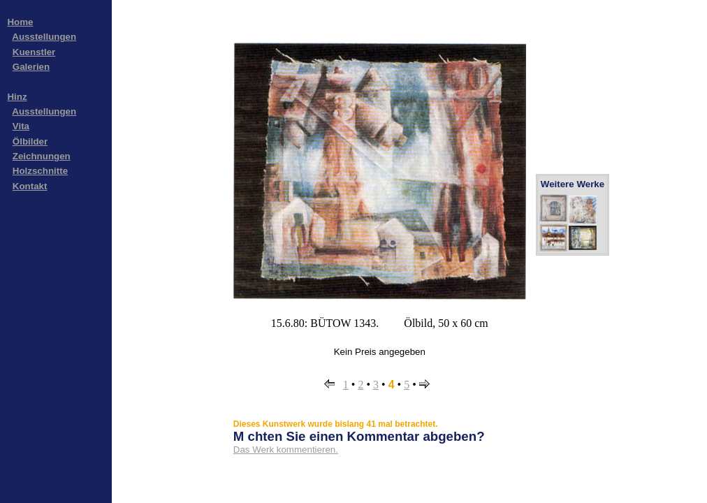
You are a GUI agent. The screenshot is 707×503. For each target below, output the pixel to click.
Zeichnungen (42, 156)
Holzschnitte (40, 171)
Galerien (31, 66)
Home (20, 22)
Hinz (17, 97)
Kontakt (30, 186)
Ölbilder (30, 141)
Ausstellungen (44, 36)
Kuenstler (34, 52)
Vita (21, 126)
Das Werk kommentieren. (285, 449)
